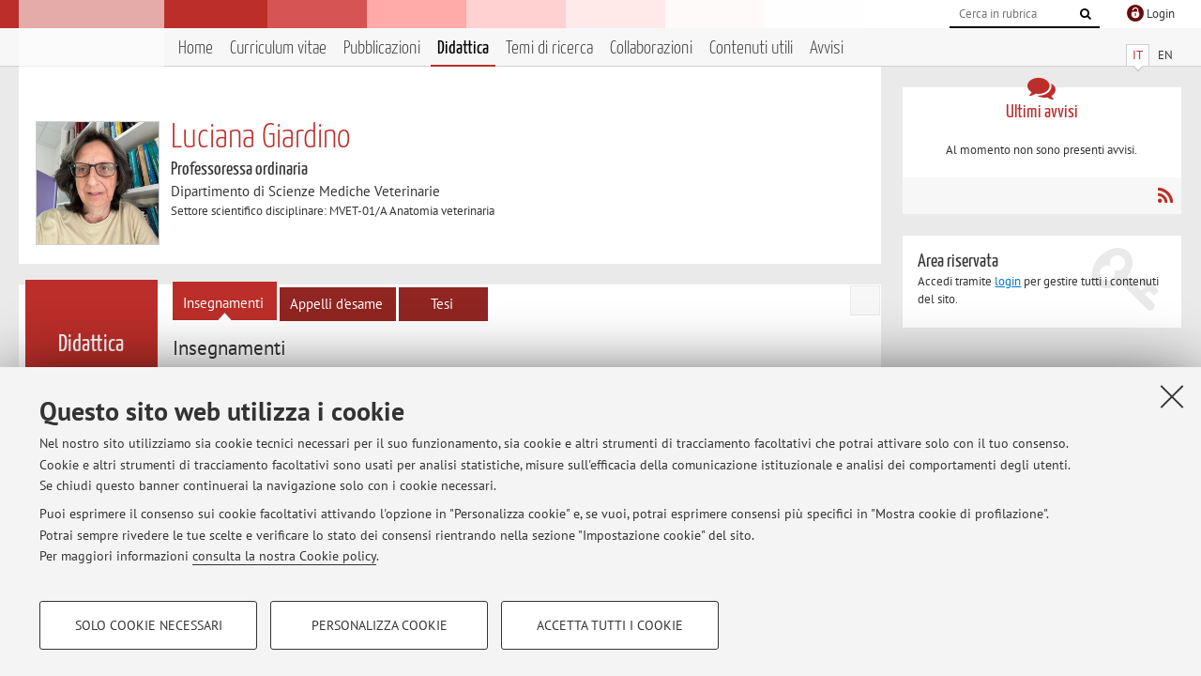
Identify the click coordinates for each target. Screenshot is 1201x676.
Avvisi (827, 48)
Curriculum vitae (278, 48)
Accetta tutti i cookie (610, 625)
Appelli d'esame (336, 304)
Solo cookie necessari (148, 625)
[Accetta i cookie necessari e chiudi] (1172, 396)
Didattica (463, 48)
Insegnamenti (223, 303)
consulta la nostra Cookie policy (284, 555)
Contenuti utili (751, 48)
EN (1165, 55)
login (1008, 281)
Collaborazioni (651, 48)
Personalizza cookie (380, 625)
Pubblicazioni (381, 48)
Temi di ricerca (549, 48)
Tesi (442, 304)
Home (195, 48)
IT (1138, 55)
